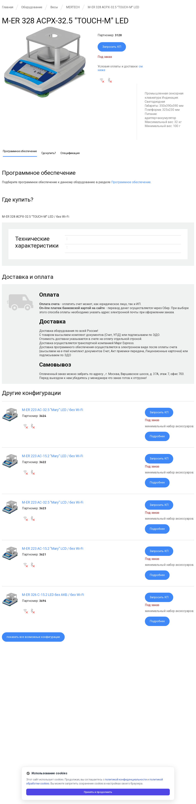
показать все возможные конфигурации (36, 641)
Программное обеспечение (131, 182)
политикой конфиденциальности (126, 779)
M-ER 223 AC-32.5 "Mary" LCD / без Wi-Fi (52, 504)
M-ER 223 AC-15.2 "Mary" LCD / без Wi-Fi (52, 551)
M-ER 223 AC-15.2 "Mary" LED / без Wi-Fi (52, 457)
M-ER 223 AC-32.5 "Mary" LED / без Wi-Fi (52, 410)
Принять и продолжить (98, 791)
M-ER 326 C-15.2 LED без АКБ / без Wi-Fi (53, 598)
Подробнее (158, 437)
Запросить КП (112, 47)
